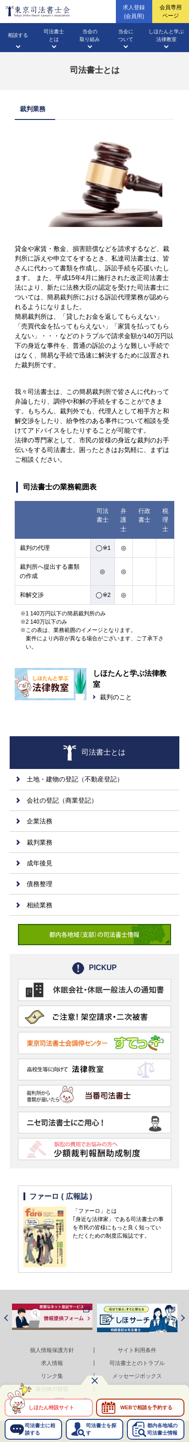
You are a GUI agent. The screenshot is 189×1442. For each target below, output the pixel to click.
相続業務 (39, 905)
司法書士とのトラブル (137, 1363)
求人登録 (134, 12)
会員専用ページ (171, 11)
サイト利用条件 (137, 1350)
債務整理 (39, 884)
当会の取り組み (90, 35)
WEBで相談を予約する (146, 1407)
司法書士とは (54, 35)
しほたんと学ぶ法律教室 (166, 35)
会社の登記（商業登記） (62, 800)
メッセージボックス (137, 1376)
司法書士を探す (101, 1429)
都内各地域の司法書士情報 (162, 1429)
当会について (125, 35)
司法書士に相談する (40, 1429)
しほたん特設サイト (51, 1407)
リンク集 (52, 1376)
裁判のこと (116, 697)
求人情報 (52, 1363)
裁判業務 (39, 842)
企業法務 (39, 821)
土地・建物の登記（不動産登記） (75, 779)
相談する (18, 35)
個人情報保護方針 (52, 1350)
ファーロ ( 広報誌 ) (60, 1196)
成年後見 (39, 863)
